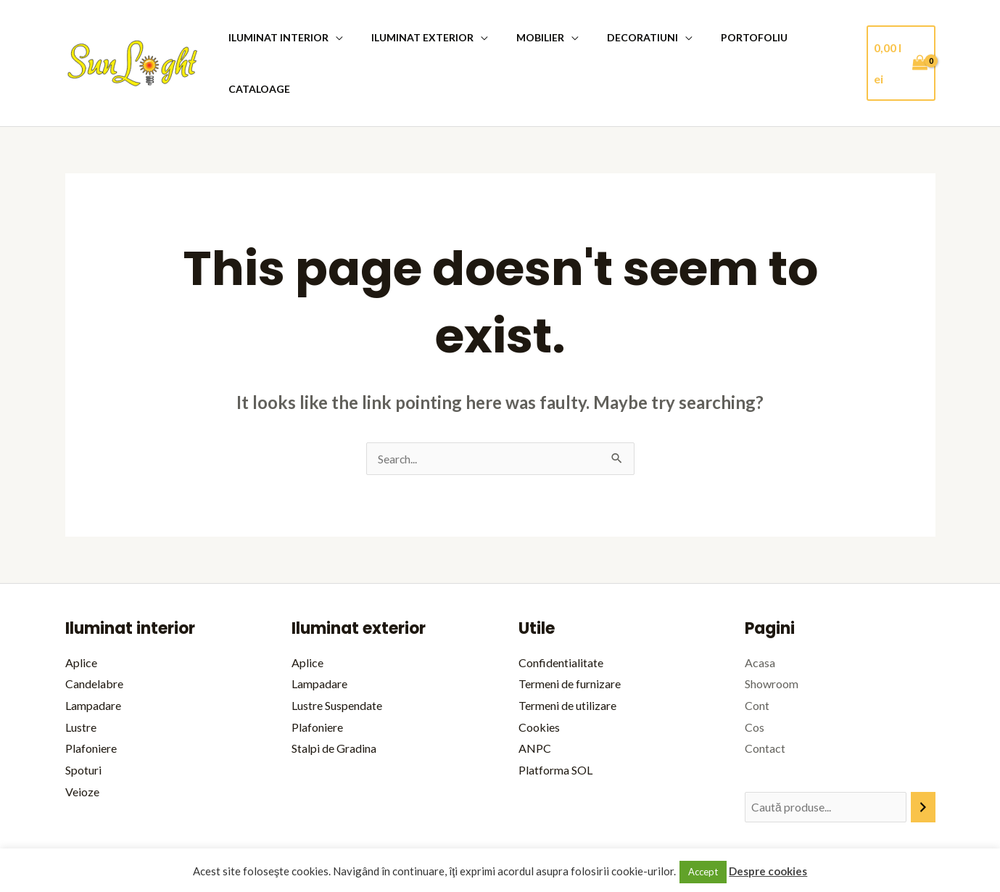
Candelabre (94, 632)
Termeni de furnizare (569, 632)
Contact (765, 696)
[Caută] (923, 756)
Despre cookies (768, 870)
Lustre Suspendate (337, 654)
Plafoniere (91, 696)
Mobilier (524, 37)
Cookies (539, 675)
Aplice (81, 611)
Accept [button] (703, 871)
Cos (754, 675)
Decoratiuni (618, 37)
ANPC (534, 696)
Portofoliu (722, 37)
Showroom (771, 632)
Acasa (760, 611)
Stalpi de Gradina (334, 696)
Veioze (82, 740)
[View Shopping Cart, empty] (898, 37)
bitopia (918, 828)
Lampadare (93, 654)
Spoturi (83, 718)
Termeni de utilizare (567, 654)
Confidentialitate (560, 611)
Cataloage (807, 37)
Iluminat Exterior (414, 37)
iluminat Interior (278, 37)
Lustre (80, 675)
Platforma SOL (555, 718)
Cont (757, 654)
